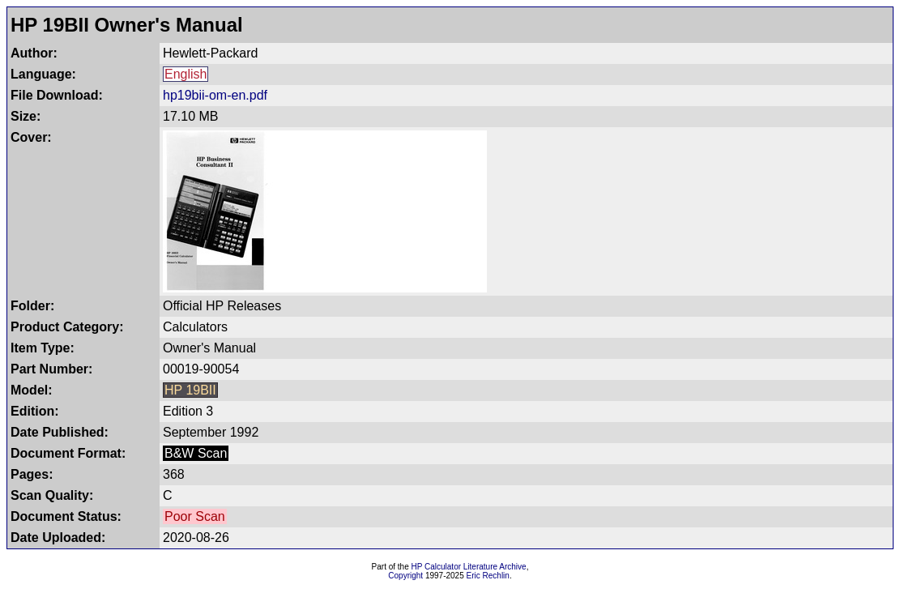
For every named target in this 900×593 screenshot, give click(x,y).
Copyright (405, 575)
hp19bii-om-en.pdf (215, 95)
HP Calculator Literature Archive (469, 566)
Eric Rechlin (488, 575)
